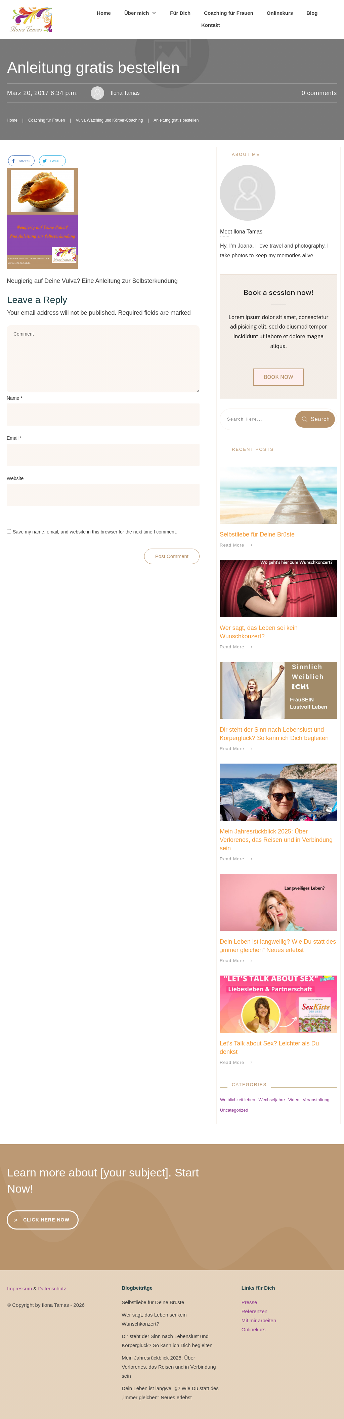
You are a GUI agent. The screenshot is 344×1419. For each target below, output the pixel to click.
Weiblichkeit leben (237, 1099)
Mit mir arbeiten (259, 1320)
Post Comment (171, 556)
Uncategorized (234, 1110)
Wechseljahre (272, 1099)
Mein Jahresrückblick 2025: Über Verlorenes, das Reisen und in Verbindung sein (276, 840)
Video (293, 1099)
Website (15, 478)
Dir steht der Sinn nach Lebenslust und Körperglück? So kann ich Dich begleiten (167, 1340)
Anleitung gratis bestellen (93, 67)
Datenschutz (52, 1288)
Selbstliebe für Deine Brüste (257, 534)
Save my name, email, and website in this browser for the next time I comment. (95, 531)
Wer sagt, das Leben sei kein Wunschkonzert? (154, 1319)
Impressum (20, 1288)
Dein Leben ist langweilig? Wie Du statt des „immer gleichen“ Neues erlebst (170, 1392)
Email (14, 438)
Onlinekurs (254, 1329)
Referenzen (255, 1311)
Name (15, 398)
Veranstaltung (316, 1099)
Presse (249, 1302)
